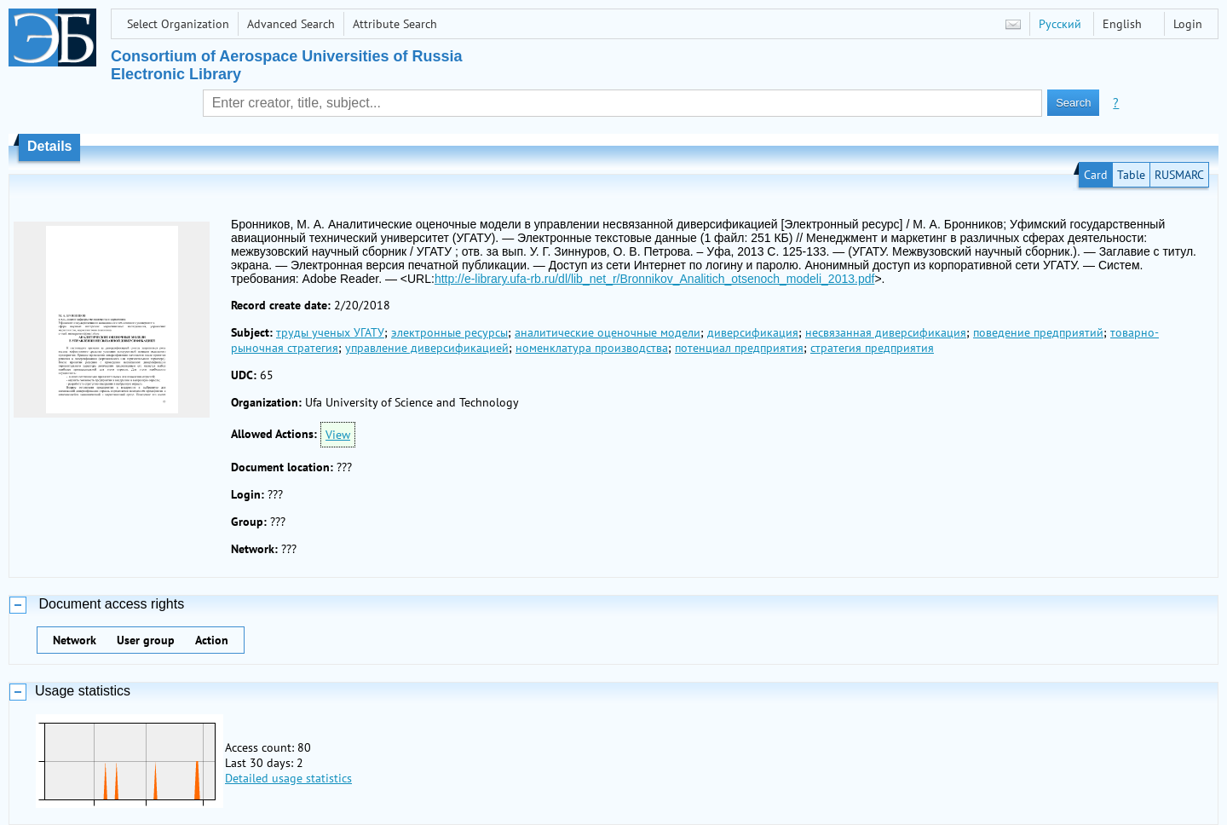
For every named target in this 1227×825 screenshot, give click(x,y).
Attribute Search (395, 24)
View (337, 434)
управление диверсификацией (427, 347)
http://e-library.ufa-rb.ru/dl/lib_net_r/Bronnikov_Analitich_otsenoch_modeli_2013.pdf (655, 279)
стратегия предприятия (872, 347)
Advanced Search (291, 24)
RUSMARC (1179, 174)
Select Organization (178, 24)
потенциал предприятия (739, 347)
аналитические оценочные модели (607, 332)
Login (1187, 24)
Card (1096, 174)
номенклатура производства (592, 347)
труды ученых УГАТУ (330, 332)
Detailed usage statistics (288, 778)
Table (1131, 174)
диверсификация (752, 332)
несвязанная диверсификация (885, 332)
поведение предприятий (1038, 332)
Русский (1060, 24)
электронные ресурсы (449, 332)
